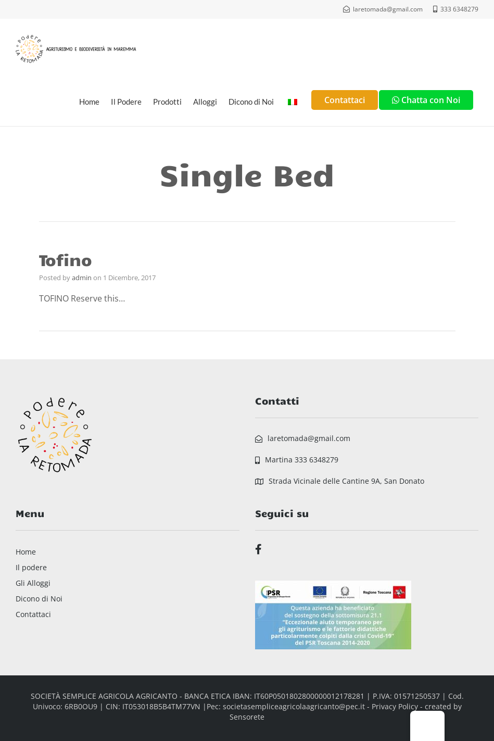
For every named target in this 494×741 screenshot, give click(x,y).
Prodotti (167, 101)
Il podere (31, 567)
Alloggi (205, 101)
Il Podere (126, 101)
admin (82, 277)
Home (89, 101)
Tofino (65, 259)
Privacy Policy (395, 706)
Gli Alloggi (33, 583)
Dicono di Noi (251, 101)
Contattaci (33, 614)
